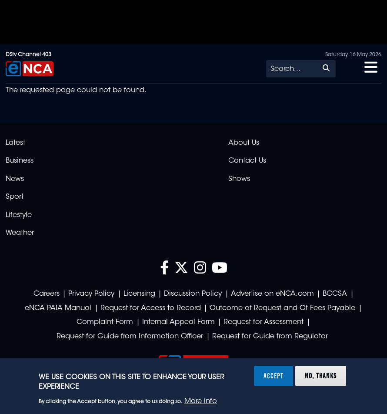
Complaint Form (105, 322)
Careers (46, 293)
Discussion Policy (193, 293)
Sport (14, 197)
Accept (274, 375)
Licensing (139, 293)
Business (19, 160)
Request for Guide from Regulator (270, 336)
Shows (239, 179)
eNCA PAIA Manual (58, 308)
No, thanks (321, 375)
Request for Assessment (264, 322)
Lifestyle (19, 215)
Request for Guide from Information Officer (130, 336)
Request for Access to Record (150, 308)
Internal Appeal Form (178, 322)
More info (200, 401)
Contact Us (247, 160)
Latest (15, 143)
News (15, 179)
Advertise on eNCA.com (272, 293)
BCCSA (335, 293)
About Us (243, 143)
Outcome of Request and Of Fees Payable (282, 308)
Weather (20, 233)
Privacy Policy (91, 293)
